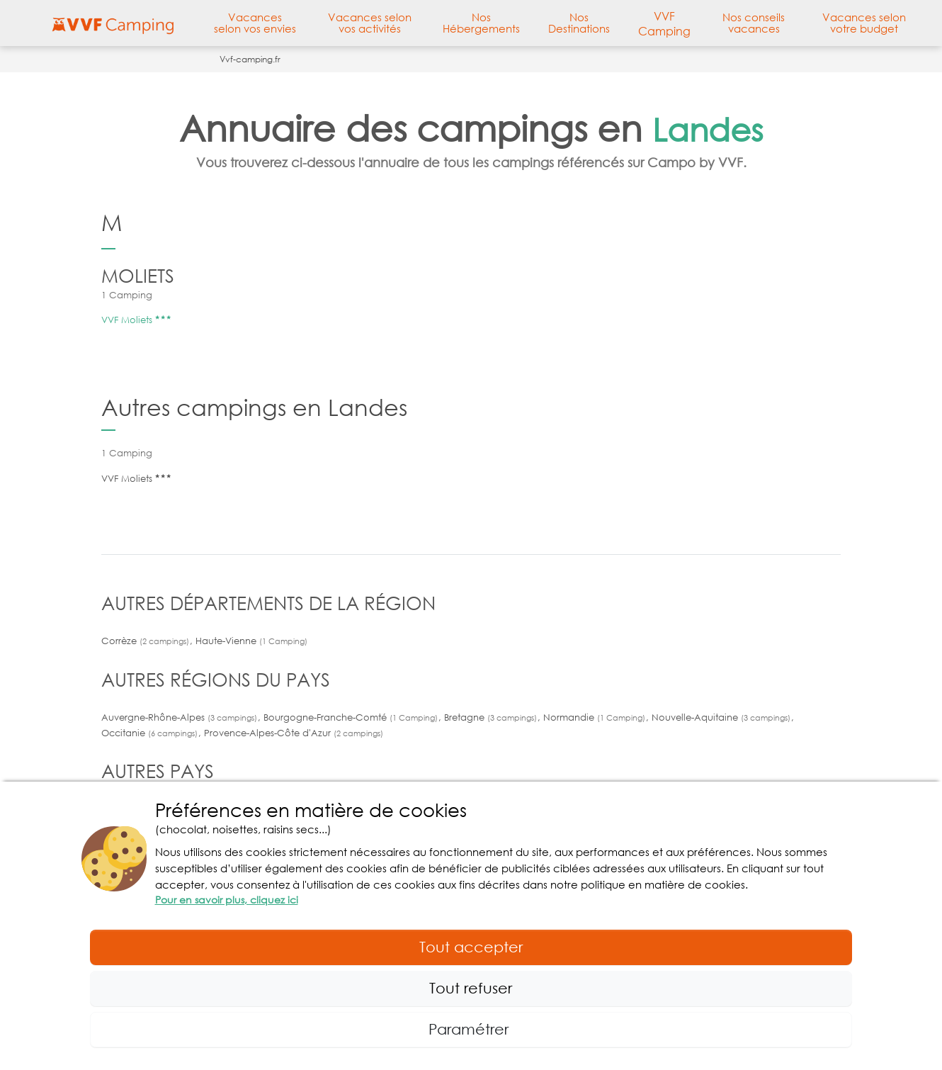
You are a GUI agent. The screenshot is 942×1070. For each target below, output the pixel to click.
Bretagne (492, 717)
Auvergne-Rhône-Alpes (180, 717)
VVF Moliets (136, 319)
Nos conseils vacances (753, 22)
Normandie (595, 717)
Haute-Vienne (251, 641)
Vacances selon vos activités (370, 22)
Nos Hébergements (481, 22)
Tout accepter (471, 946)
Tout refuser (470, 987)
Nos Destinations (579, 22)
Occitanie (150, 733)
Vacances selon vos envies (255, 22)
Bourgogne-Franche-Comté (352, 717)
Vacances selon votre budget (864, 22)
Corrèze (146, 641)
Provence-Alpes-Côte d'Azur (293, 733)
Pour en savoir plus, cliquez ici (226, 899)
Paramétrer (471, 1028)
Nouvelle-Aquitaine (722, 717)
